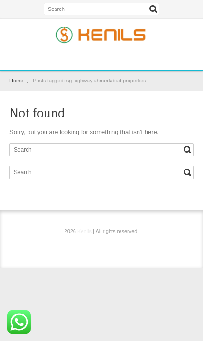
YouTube (125, 57)
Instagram (110, 57)
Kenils (84, 231)
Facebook (79, 57)
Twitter (95, 57)
